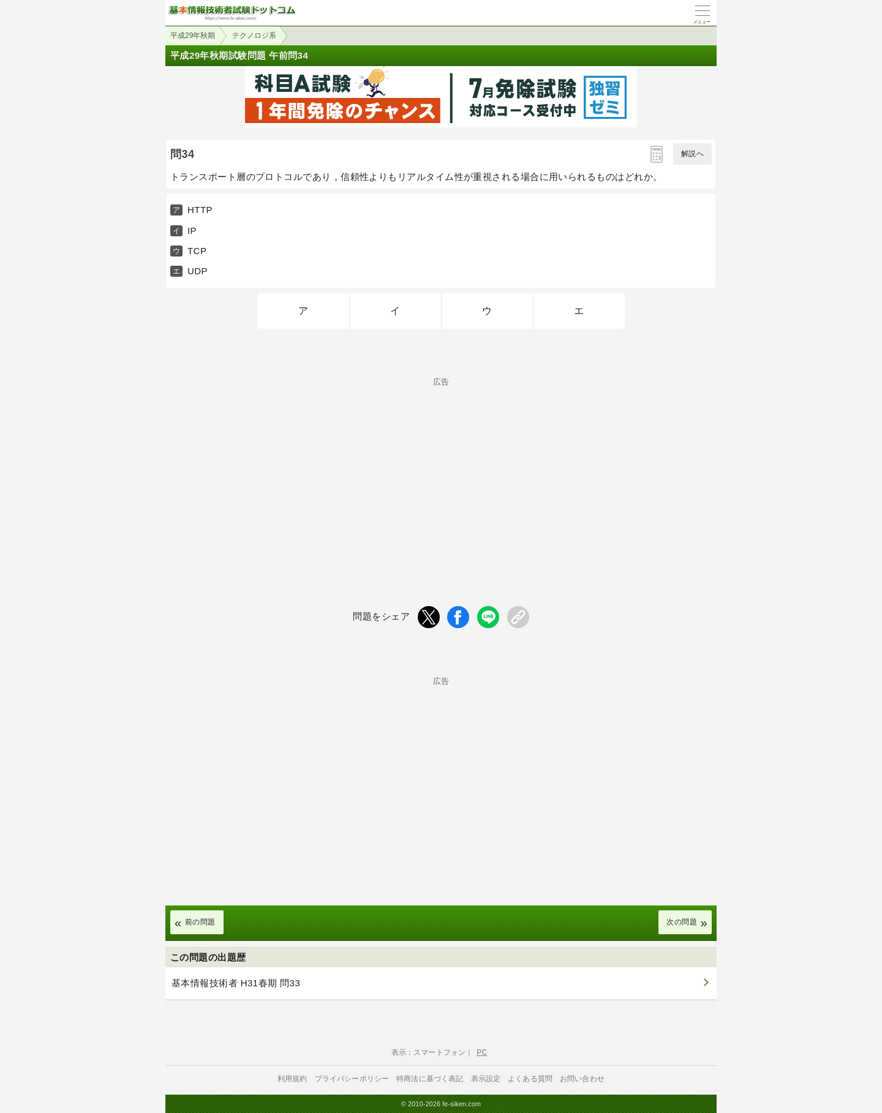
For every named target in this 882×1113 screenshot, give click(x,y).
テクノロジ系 (254, 35)
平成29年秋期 (192, 35)
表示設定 (486, 1078)
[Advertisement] (441, 471)
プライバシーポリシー (352, 1078)
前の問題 (200, 922)
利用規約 (292, 1078)
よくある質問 (530, 1078)
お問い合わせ (582, 1078)
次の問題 (681, 922)
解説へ (692, 153)
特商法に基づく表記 (429, 1078)
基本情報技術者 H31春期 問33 (236, 983)
